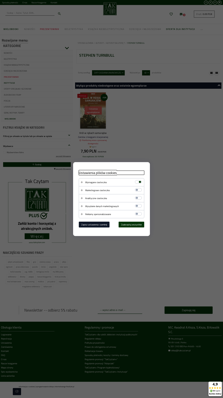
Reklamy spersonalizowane (98, 214)
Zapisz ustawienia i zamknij (94, 224)
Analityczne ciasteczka (96, 198)
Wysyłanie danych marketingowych (102, 206)
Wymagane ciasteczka (96, 182)
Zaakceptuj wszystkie (131, 224)
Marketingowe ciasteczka (97, 190)
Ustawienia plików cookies (98, 173)
